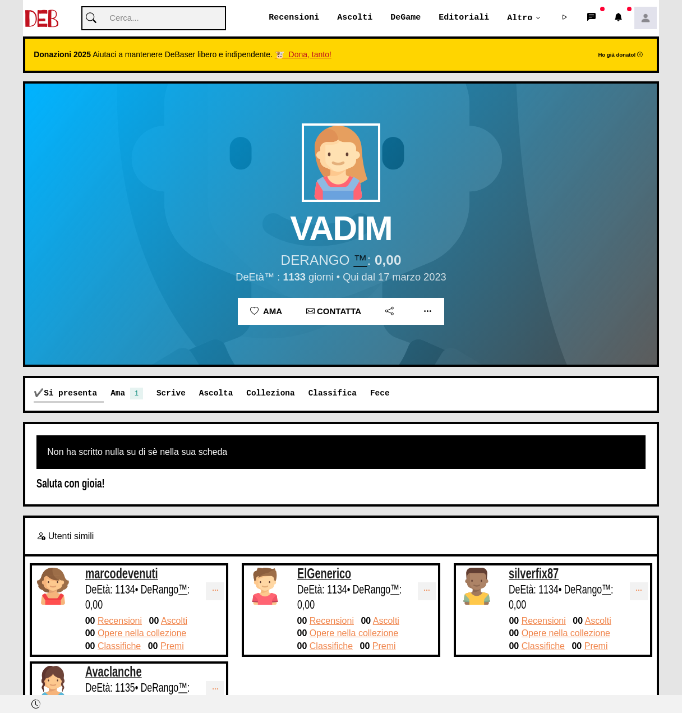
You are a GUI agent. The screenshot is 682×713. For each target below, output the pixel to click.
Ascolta (216, 393)
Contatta (333, 311)
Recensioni (294, 18)
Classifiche (119, 646)
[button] (565, 18)
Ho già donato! (620, 55)
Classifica (332, 393)
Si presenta (70, 393)
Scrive (171, 393)
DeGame (405, 18)
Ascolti (354, 18)
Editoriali (464, 18)
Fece (380, 393)
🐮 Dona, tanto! (303, 54)
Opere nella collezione (142, 633)
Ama (266, 311)
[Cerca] (153, 19)
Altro (519, 18)
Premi (172, 646)
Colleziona (270, 393)
